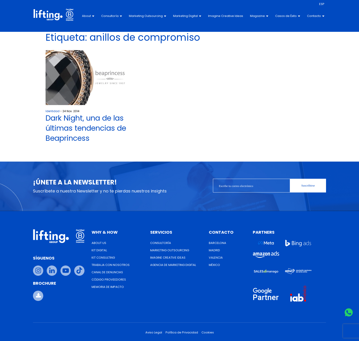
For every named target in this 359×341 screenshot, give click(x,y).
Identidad (53, 111)
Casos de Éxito (285, 16)
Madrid (214, 250)
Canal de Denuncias (107, 272)
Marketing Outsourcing (146, 16)
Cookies (207, 332)
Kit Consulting (103, 257)
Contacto (314, 16)
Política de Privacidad (182, 332)
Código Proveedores (109, 279)
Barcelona (217, 243)
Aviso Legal (153, 332)
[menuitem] (320, 4)
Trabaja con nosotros (111, 265)
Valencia (216, 257)
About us (99, 243)
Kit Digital (99, 250)
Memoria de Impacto (108, 287)
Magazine (257, 16)
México (214, 265)
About (86, 16)
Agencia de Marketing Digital (173, 265)
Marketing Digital (185, 16)
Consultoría (110, 16)
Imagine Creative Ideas (219, 16)
